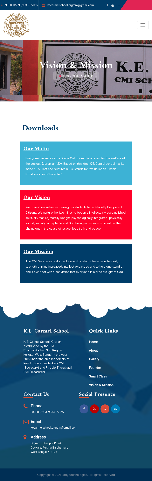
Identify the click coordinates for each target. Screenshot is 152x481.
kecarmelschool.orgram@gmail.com (70, 5)
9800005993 (39, 412)
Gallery (94, 359)
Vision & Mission (101, 385)
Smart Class (98, 376)
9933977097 (56, 412)
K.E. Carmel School (46, 331)
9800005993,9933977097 (21, 5)
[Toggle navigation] (143, 25)
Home (66, 75)
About (93, 350)
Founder (95, 368)
